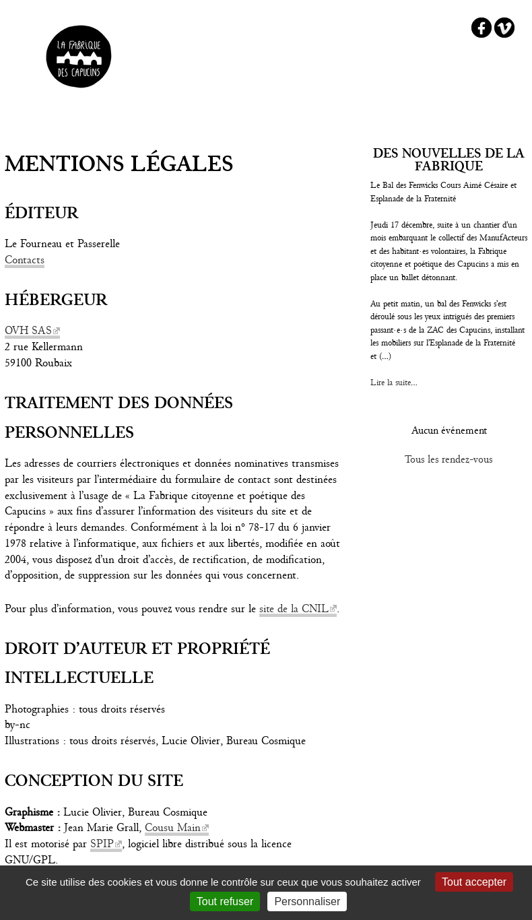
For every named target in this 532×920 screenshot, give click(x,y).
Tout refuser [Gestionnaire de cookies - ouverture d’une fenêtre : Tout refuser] (225, 901)
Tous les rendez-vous (449, 459)
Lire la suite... (394, 382)
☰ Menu (266, 120)
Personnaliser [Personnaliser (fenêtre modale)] (307, 901)
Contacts (24, 259)
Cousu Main (173, 827)
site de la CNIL (294, 608)
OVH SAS (28, 330)
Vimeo (504, 28)
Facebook (481, 28)
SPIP (102, 843)
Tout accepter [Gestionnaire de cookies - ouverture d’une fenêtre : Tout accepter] (474, 882)
